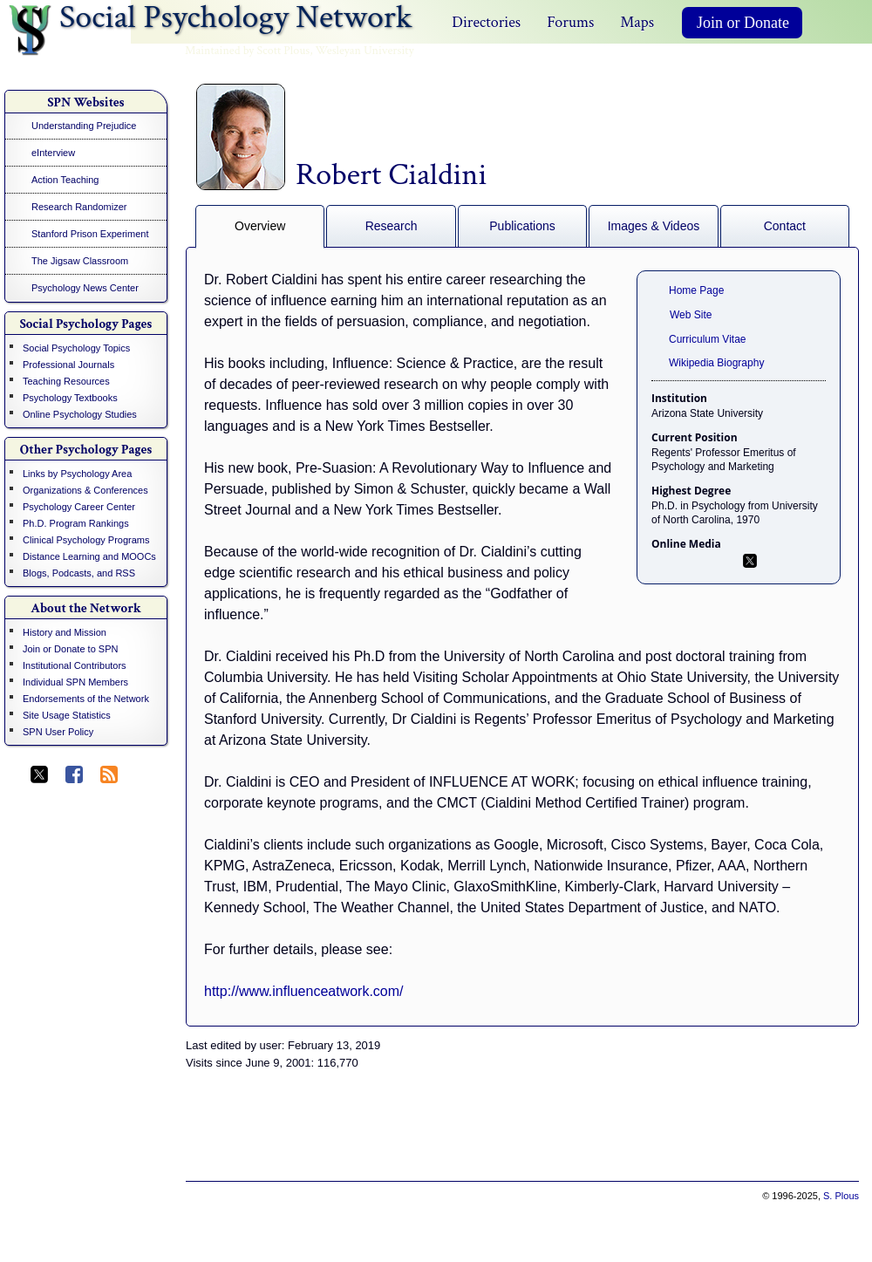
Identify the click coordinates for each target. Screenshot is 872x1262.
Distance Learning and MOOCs (89, 556)
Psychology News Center (85, 288)
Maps (637, 22)
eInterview (53, 152)
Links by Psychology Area (77, 473)
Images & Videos (654, 226)
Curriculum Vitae (707, 339)
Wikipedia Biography (716, 363)
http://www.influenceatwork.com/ (304, 991)
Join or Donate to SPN (70, 649)
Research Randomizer (78, 206)
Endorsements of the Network (86, 698)
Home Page (696, 290)
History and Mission (64, 632)
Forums (570, 22)
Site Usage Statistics (67, 715)
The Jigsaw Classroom (79, 261)
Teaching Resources (66, 381)
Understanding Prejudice (83, 125)
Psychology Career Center (79, 506)
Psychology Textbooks (70, 397)
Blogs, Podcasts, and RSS (79, 573)
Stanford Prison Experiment (90, 234)
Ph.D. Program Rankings (76, 523)
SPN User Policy (58, 732)
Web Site (691, 315)
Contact (785, 226)
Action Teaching (65, 179)
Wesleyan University (365, 50)
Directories (486, 22)
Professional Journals (68, 364)
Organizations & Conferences (85, 490)
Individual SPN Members (75, 682)
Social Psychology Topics (76, 348)
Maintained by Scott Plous (247, 50)
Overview (260, 226)
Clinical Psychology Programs (86, 540)
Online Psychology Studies (80, 414)
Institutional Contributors (74, 665)
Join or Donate (743, 22)
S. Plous (841, 1195)
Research (391, 226)
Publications (522, 226)
